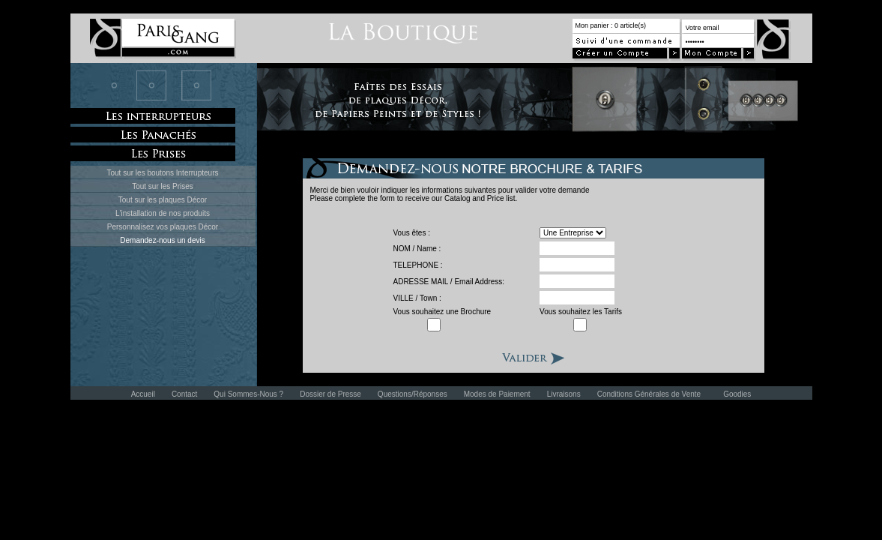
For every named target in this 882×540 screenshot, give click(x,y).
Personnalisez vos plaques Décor (162, 227)
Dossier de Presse (330, 394)
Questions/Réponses (412, 394)
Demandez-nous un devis (162, 240)
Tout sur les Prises (162, 186)
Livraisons (564, 394)
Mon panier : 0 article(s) (611, 25)
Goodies (737, 394)
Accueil (143, 394)
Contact (184, 394)
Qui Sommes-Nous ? (248, 394)
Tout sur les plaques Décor (162, 200)
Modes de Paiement (497, 394)
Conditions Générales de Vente (649, 394)
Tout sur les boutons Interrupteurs (163, 173)
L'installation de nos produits (162, 213)
